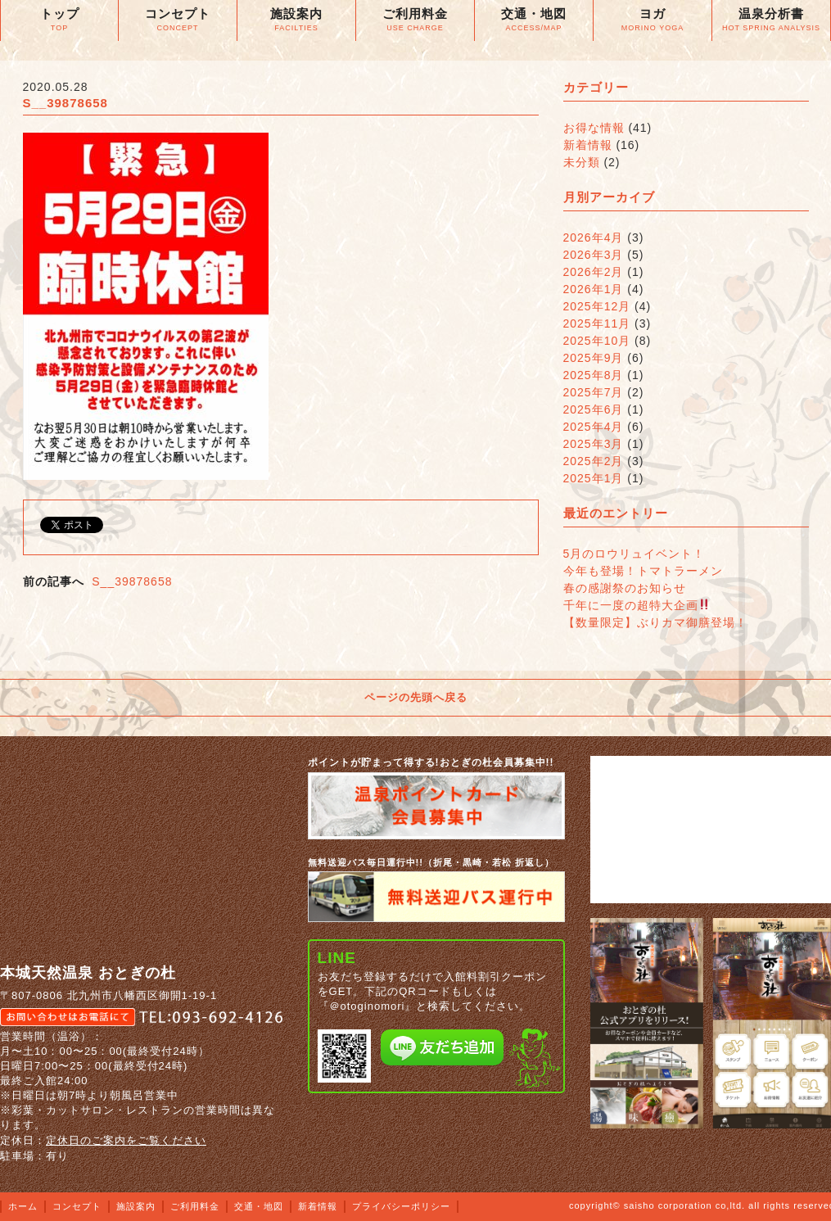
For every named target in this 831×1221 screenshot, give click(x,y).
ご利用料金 (194, 1206)
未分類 (581, 162)
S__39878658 (132, 581)
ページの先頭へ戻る (415, 697)
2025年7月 (593, 392)
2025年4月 (593, 426)
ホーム (23, 1206)
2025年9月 (593, 357)
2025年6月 (593, 409)
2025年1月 (593, 478)
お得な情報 (594, 127)
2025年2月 (593, 461)
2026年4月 (593, 237)
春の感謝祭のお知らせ (624, 588)
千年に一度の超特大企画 (637, 605)
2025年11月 (597, 323)
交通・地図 (258, 1206)
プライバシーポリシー (401, 1206)
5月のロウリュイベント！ (634, 553)
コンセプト (77, 1206)
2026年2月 (593, 271)
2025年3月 (593, 443)
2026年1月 (593, 289)
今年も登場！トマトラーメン (643, 570)
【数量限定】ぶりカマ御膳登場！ (655, 622)
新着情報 (587, 144)
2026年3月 (593, 254)
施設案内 (136, 1206)
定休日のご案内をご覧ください (126, 1140)
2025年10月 (597, 340)
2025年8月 (593, 375)
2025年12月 (597, 306)
